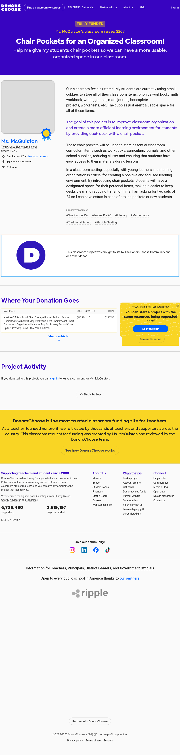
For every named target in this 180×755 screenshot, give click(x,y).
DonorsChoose (11, 7)
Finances (98, 491)
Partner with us (109, 7)
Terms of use (93, 740)
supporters (21, 509)
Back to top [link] (90, 394)
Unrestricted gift (132, 513)
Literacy (122, 215)
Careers (97, 500)
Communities (160, 482)
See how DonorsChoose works (90, 450)
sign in (54, 378)
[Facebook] (96, 550)
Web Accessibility (102, 504)
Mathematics (141, 215)
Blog (165, 487)
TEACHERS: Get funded (81, 7)
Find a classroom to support (44, 7)
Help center (159, 478)
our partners (129, 578)
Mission (97, 478)
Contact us (159, 500)
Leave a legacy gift (133, 509)
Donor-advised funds (134, 491)
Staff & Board (100, 495)
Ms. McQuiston (19, 141)
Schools (108, 740)
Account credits (132, 482)
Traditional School (79, 222)
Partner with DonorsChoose (90, 721)
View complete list (59, 338)
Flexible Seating (107, 222)
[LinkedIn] (84, 550)
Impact (96, 482)
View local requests (38, 156)
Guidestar (32, 499)
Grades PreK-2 (102, 215)
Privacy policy (75, 740)
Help (142, 7)
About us (128, 7)
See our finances (150, 339)
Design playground (163, 495)
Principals (76, 568)
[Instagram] (72, 550)
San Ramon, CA (78, 215)
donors (12, 167)
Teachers (58, 568)
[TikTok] (107, 550)
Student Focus (101, 487)
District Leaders (98, 568)
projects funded (67, 509)
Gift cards (128, 487)
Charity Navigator (11, 499)
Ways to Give (132, 473)
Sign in (175, 7)
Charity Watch (62, 496)
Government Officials (137, 568)
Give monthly (130, 500)
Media (156, 487)
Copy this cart (150, 328)
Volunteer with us (133, 504)
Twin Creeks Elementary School (19, 146)
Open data (159, 491)
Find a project (130, 478)
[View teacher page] (28, 107)
